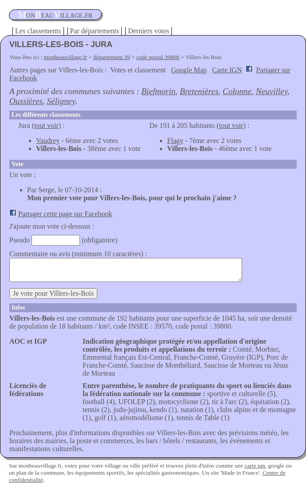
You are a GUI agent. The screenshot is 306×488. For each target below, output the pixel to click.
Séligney (61, 101)
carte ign (255, 465)
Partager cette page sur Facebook (65, 214)
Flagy (175, 140)
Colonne (237, 91)
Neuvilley (271, 91)
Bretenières (199, 91)
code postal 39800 (157, 57)
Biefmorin (158, 91)
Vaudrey (48, 140)
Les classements (38, 31)
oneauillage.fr (55, 15)
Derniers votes (148, 31)
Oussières (26, 101)
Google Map (189, 70)
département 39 (111, 57)
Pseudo (19, 240)
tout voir (46, 125)
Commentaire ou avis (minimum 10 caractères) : (78, 254)
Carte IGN (227, 70)
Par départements (94, 31)
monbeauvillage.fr (65, 57)
